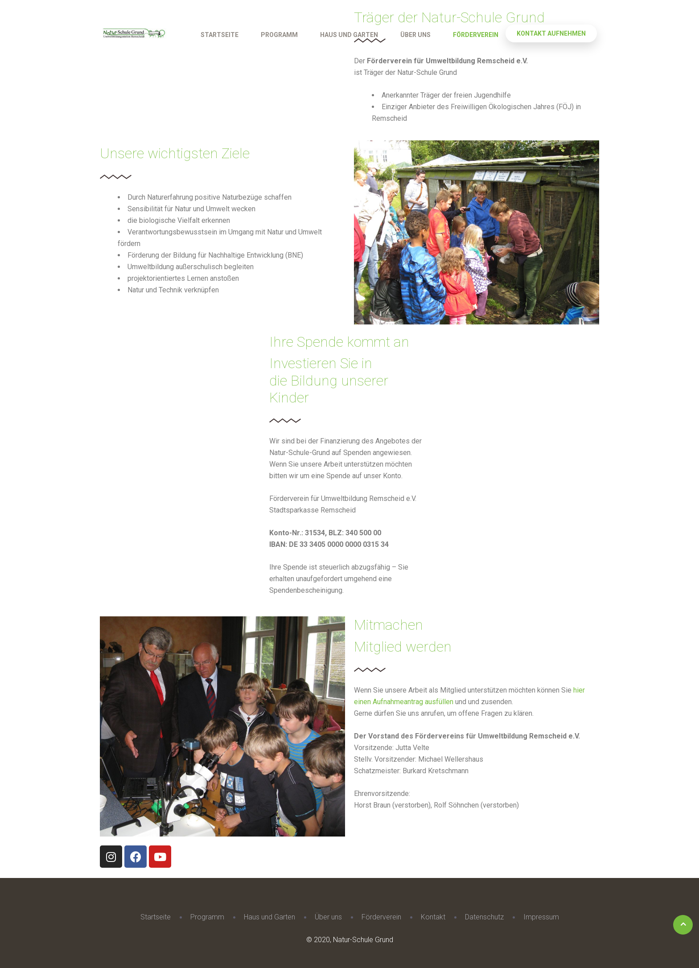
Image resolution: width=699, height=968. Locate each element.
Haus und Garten (349, 34)
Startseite (219, 34)
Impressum (541, 917)
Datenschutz (484, 917)
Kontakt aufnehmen (551, 33)
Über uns (415, 34)
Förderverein (475, 34)
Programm (279, 34)
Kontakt (433, 917)
